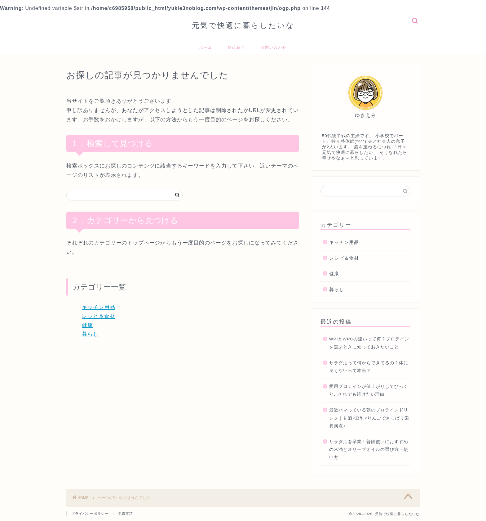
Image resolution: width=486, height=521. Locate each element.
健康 (87, 325)
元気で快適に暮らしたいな (243, 25)
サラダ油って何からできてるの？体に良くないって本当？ (368, 367)
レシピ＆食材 (98, 316)
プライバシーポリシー (89, 513)
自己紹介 (236, 47)
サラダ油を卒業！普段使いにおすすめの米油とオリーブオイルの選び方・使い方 (368, 449)
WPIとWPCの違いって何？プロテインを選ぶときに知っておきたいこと (369, 343)
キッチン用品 (98, 307)
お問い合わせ (274, 47)
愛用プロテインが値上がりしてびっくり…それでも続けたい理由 (368, 390)
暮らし (90, 334)
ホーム (205, 47)
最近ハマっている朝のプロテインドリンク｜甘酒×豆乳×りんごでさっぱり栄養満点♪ (369, 418)
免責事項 (125, 513)
